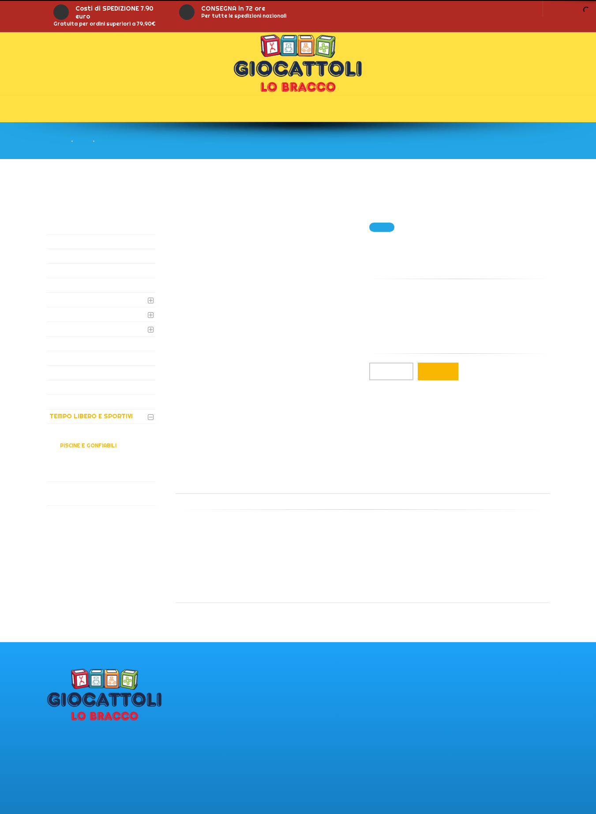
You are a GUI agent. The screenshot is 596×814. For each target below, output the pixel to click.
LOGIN (526, 8)
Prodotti (123, 108)
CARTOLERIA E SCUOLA (86, 270)
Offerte (187, 108)
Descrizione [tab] (202, 483)
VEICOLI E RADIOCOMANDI (89, 474)
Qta (391, 371)
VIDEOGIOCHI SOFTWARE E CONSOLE (90, 493)
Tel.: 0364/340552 (75, 772)
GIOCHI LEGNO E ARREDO (88, 358)
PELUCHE (63, 401)
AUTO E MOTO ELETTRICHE (92, 241)
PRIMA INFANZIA (74, 343)
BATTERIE (64, 256)
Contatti (390, 108)
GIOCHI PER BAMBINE (82, 314)
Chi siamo (322, 108)
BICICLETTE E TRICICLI (90, 457)
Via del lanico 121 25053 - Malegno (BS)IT (84, 748)
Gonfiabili (253, 108)
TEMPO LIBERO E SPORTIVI (91, 416)
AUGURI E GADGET (77, 227)
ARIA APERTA (77, 434)
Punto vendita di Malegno (88, 735)
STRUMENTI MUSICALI (83, 372)
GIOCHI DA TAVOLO (79, 329)
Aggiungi (438, 371)
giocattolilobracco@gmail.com (95, 800)
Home (65, 108)
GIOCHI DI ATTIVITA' (80, 299)
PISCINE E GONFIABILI (88, 445)
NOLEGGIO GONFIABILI (84, 387)
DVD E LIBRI (66, 285)
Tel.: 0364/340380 (75, 781)
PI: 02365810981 (71, 763)
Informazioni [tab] (258, 483)
